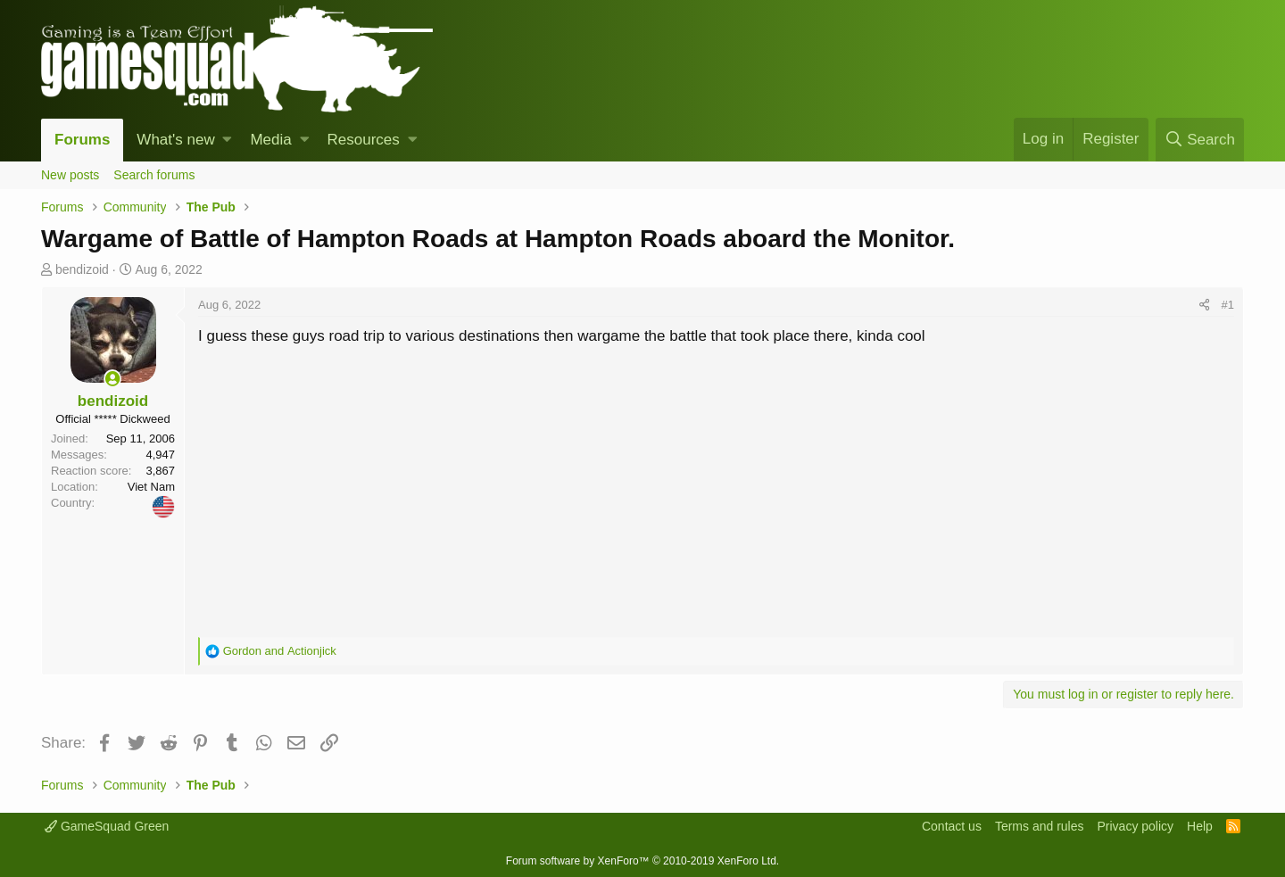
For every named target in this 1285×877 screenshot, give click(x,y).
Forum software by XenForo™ (642, 861)
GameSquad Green (107, 826)
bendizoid (82, 269)
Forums (82, 139)
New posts (70, 175)
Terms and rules (1039, 826)
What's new (175, 139)
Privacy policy (1135, 826)
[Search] (1200, 139)
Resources (363, 139)
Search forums (154, 175)
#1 (1228, 304)
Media (270, 139)
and (279, 651)
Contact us (952, 826)
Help (1200, 826)
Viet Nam (151, 486)
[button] (227, 140)
